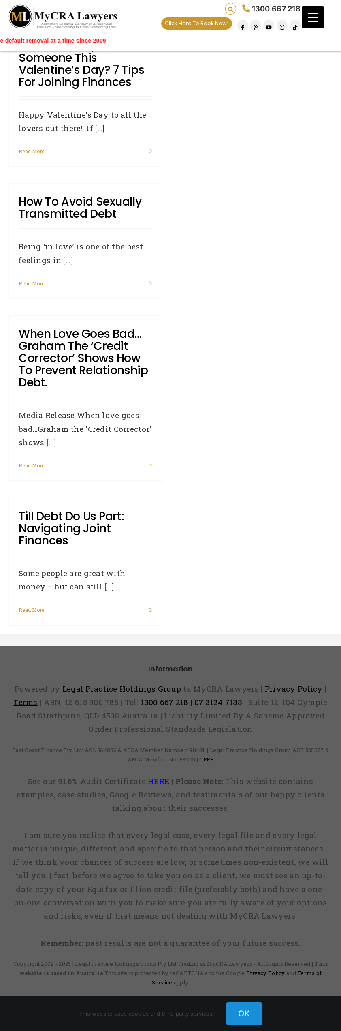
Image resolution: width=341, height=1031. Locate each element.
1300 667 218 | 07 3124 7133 (191, 702)
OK (244, 1013)
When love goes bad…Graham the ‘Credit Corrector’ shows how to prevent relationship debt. (83, 358)
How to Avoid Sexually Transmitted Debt (80, 208)
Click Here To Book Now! (196, 23)
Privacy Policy (265, 973)
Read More (32, 151)
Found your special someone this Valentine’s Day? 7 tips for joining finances (81, 64)
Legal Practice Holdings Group (122, 689)
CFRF (206, 759)
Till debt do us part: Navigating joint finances (71, 528)
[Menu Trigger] (313, 17)
